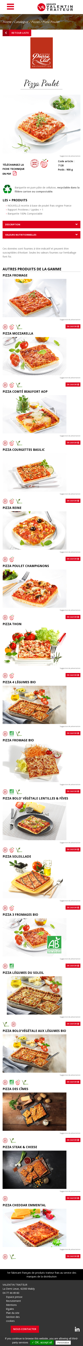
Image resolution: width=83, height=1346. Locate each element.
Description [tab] (12, 224)
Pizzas (35, 22)
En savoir (73, 326)
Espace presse (14, 1297)
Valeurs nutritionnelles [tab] (20, 234)
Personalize (63, 1342)
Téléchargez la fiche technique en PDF (14, 169)
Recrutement (13, 1301)
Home (7, 22)
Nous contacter (24, 1329)
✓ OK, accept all (42, 1342)
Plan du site (12, 1313)
